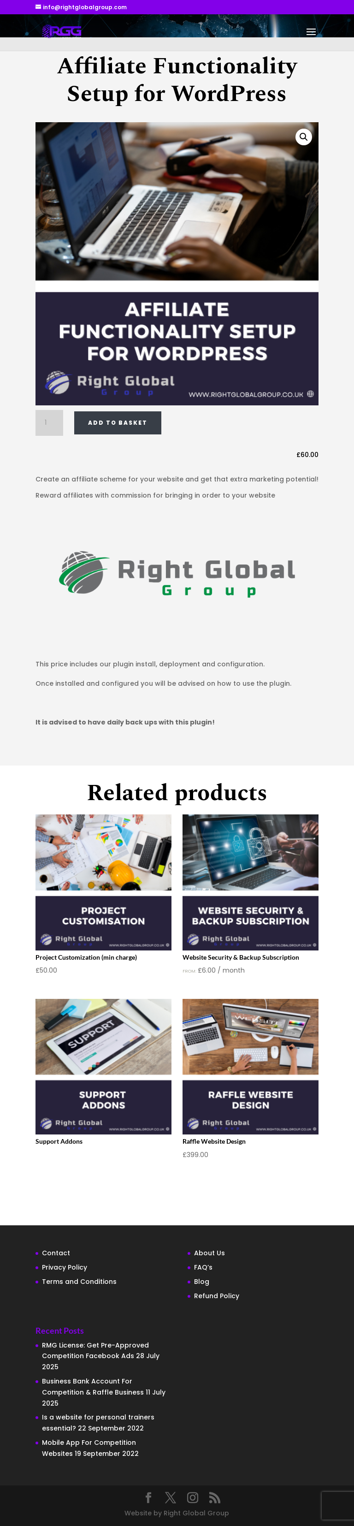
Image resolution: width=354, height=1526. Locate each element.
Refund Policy (216, 1295)
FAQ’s (203, 1267)
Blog (201, 1281)
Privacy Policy (64, 1267)
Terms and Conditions (79, 1281)
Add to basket (118, 423)
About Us (209, 1253)
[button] (303, 137)
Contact (56, 1253)
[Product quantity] (49, 423)
